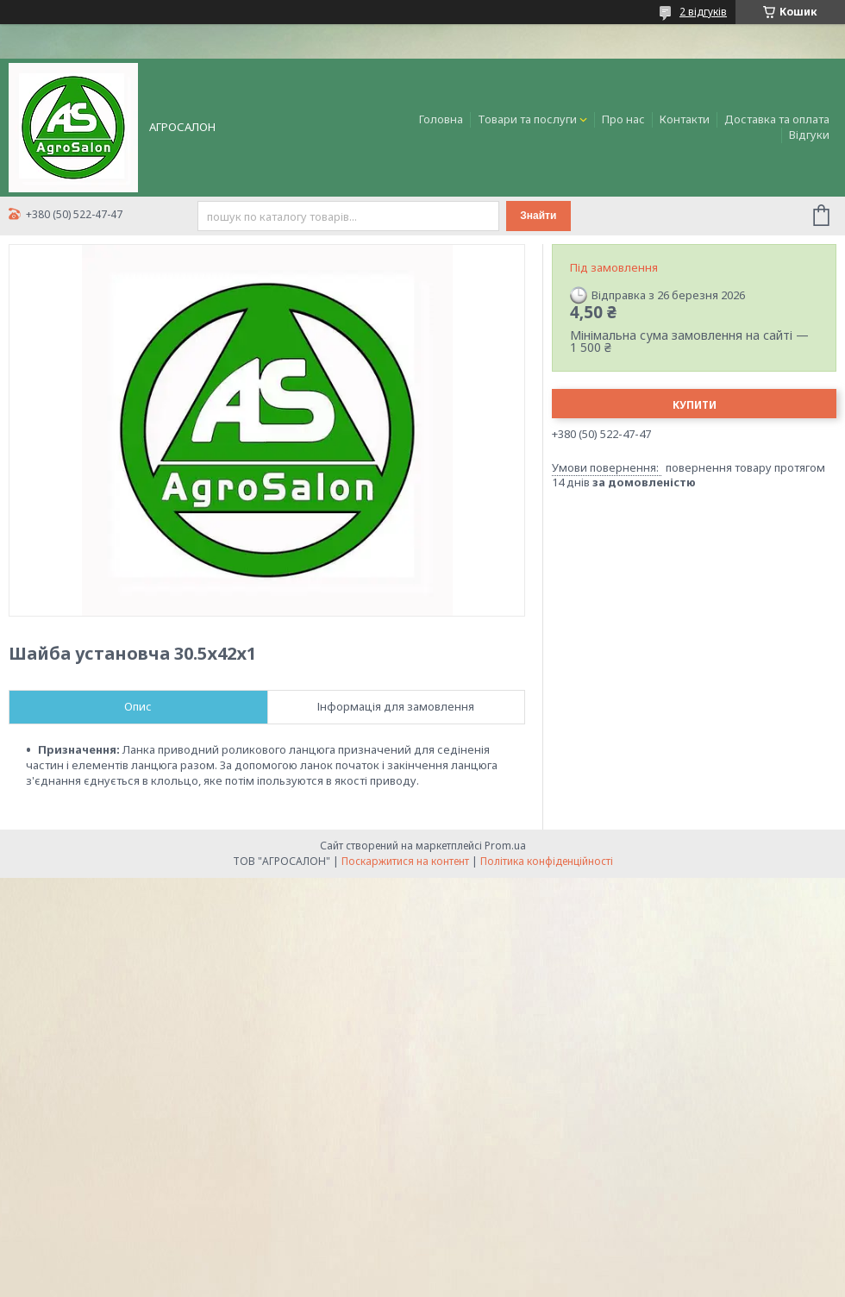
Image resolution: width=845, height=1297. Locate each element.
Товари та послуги (527, 119)
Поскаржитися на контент (405, 861)
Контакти (685, 119)
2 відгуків (703, 11)
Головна (441, 119)
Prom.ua (505, 845)
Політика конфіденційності (546, 861)
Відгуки (809, 134)
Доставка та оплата (776, 119)
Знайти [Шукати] (538, 216)
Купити (695, 405)
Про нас (623, 119)
